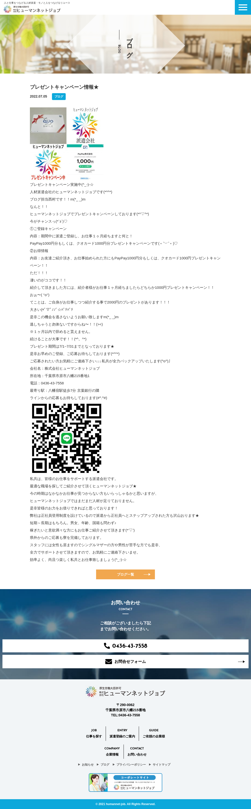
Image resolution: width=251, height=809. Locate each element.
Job (94, 734)
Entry (122, 734)
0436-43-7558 (125, 646)
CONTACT (137, 752)
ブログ (104, 764)
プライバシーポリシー (131, 764)
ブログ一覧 (125, 574)
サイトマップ (161, 764)
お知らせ (88, 764)
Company (112, 752)
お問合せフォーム (125, 661)
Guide (154, 734)
